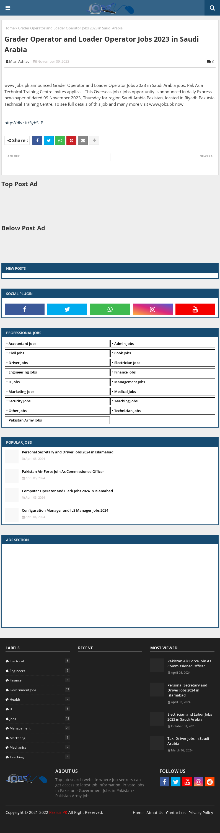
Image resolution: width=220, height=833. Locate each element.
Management (40, 728)
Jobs (40, 718)
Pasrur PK (58, 812)
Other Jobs (18, 410)
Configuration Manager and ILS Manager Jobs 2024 (65, 510)
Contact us (176, 812)
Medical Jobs (125, 391)
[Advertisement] (102, 205)
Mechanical (40, 747)
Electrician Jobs (127, 362)
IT (40, 708)
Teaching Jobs (126, 400)
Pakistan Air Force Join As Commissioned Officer (63, 471)
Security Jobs (19, 400)
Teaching (40, 756)
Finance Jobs (125, 372)
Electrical (40, 660)
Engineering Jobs (23, 372)
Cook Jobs (122, 352)
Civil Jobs (16, 352)
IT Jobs (14, 381)
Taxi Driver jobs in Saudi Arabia (188, 741)
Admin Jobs (124, 343)
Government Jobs (40, 689)
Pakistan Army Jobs (25, 420)
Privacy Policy (200, 812)
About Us (154, 812)
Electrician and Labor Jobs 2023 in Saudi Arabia (189, 717)
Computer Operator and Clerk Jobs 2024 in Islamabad (67, 490)
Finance (40, 680)
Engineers (40, 670)
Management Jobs (129, 381)
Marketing (40, 737)
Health (40, 699)
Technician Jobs (127, 410)
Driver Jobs (18, 362)
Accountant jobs (22, 343)
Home (9, 28)
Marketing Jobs (21, 391)
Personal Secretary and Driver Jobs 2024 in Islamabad (67, 452)
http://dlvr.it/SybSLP (23, 122)
